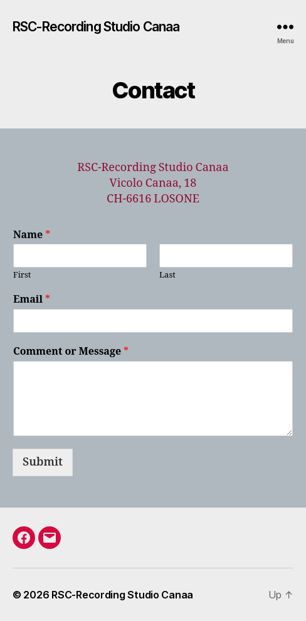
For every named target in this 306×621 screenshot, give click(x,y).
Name (31, 235)
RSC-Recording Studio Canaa (96, 26)
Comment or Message (71, 351)
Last (167, 275)
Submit (43, 462)
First (22, 275)
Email (31, 299)
